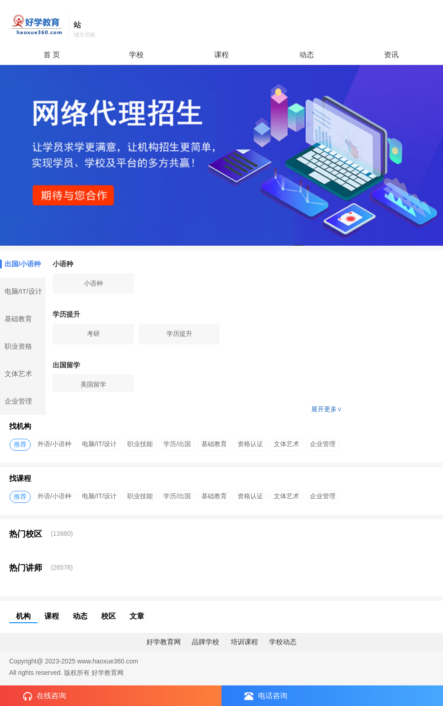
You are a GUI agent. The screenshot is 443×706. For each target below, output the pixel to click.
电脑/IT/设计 (23, 291)
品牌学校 (205, 642)
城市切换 (85, 35)
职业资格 (18, 346)
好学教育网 (163, 642)
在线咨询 (44, 696)
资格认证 (250, 443)
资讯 (391, 55)
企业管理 (18, 401)
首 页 (51, 55)
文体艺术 (18, 373)
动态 (306, 55)
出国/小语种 (20, 264)
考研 (93, 333)
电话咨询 (265, 696)
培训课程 (244, 642)
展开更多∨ (326, 409)
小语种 (93, 283)
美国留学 (93, 384)
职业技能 (140, 443)
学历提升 (179, 333)
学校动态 (283, 642)
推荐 (20, 444)
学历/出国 (177, 443)
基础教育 (18, 319)
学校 (136, 55)
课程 (221, 55)
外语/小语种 (54, 443)
